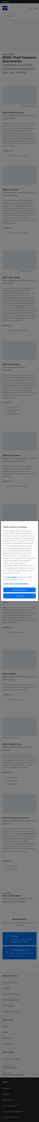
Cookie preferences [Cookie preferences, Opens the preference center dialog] (19, 590)
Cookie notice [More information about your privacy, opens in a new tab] (8, 583)
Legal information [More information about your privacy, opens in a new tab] (21, 583)
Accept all (19, 596)
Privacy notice (11, 577)
